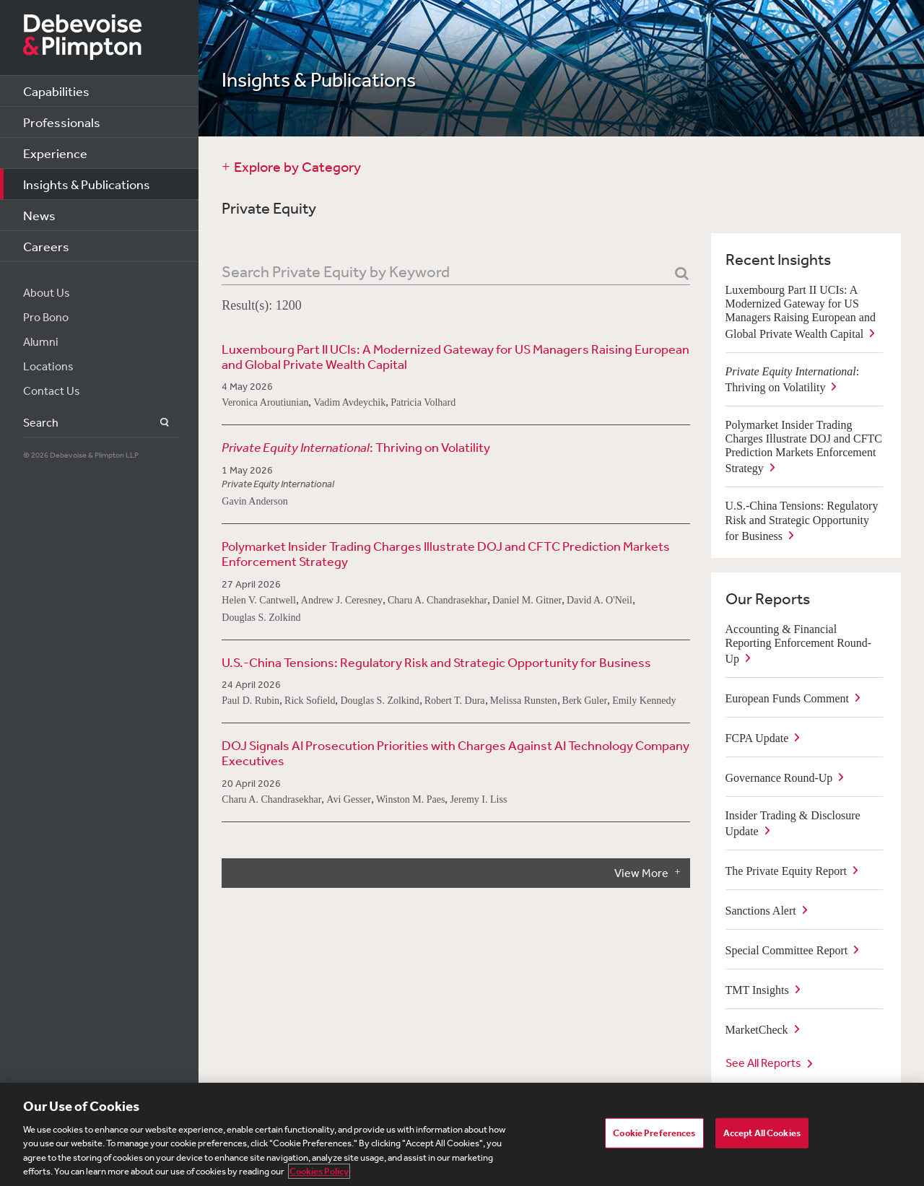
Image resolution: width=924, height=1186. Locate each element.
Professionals (61, 122)
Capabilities (56, 91)
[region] (462, 1134)
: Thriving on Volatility (356, 447)
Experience (55, 153)
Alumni (40, 341)
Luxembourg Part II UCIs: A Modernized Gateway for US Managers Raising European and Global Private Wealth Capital (455, 356)
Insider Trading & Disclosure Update (792, 823)
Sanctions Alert (760, 910)
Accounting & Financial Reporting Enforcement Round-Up (798, 644)
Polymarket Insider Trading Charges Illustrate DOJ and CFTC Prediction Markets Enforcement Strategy (446, 554)
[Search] (682, 274)
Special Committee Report (786, 950)
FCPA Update (757, 738)
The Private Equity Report (786, 871)
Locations (48, 366)
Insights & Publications (86, 184)
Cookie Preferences (654, 1133)
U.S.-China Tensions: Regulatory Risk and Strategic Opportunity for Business (436, 662)
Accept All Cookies (762, 1133)
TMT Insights (757, 990)
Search (156, 423)
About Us (46, 292)
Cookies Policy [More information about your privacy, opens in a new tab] (319, 1171)
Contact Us (51, 390)
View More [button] (641, 872)
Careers (46, 246)
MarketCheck (756, 1030)
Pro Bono (46, 317)
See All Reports (763, 1062)
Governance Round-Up (779, 778)
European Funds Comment (787, 698)
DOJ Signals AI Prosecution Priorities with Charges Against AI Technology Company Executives (455, 753)
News (39, 215)
